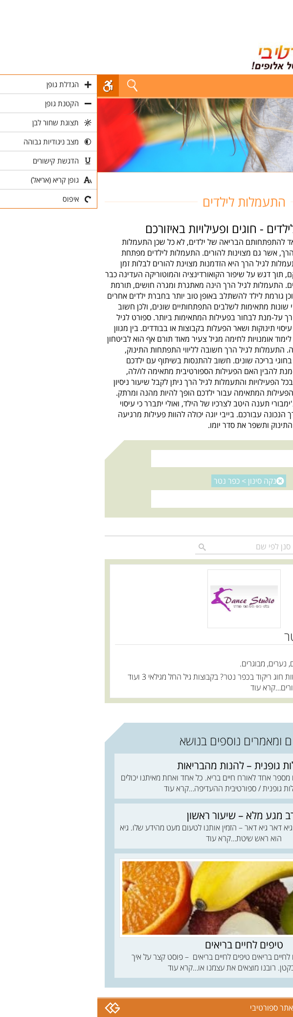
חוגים (278, 177)
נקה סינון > (147, 480)
